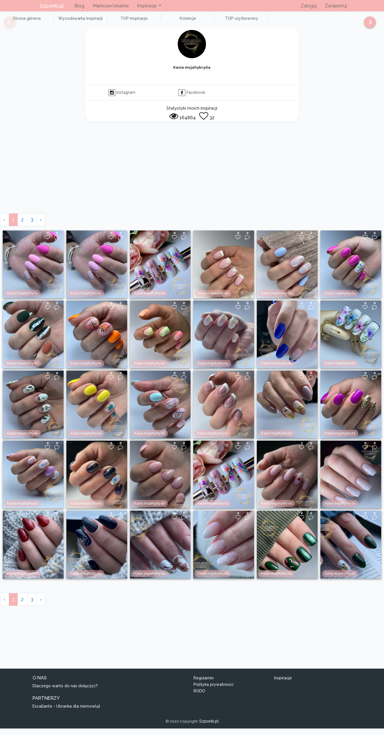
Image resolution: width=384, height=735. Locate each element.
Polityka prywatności (213, 690)
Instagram (122, 98)
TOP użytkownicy (203, 21)
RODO (199, 697)
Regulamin (204, 684)
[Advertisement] (192, 177)
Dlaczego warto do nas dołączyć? (65, 692)
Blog (79, 5)
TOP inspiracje (113, 21)
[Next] (367, 25)
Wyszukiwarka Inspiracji (67, 21)
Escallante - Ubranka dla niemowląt (66, 712)
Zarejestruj (336, 5)
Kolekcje (158, 21)
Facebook (192, 98)
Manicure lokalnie (111, 5)
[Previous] (5, 25)
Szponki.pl (52, 6)
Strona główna (22, 21)
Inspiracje (283, 684)
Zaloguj (308, 5)
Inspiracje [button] (147, 5)
